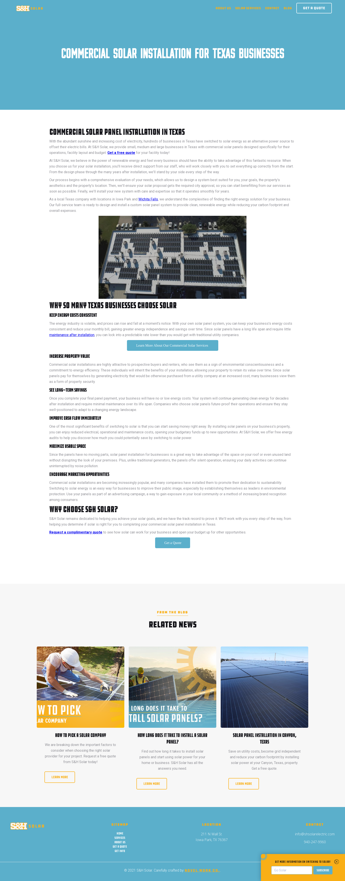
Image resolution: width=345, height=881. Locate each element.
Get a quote (120, 847)
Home (120, 833)
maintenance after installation (71, 335)
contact (272, 8)
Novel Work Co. (202, 870)
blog (288, 8)
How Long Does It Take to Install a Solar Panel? (172, 738)
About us (223, 8)
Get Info (120, 851)
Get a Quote (314, 8)
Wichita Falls (148, 199)
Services (119, 838)
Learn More (59, 777)
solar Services (248, 8)
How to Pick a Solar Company (80, 735)
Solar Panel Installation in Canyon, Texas (264, 738)
